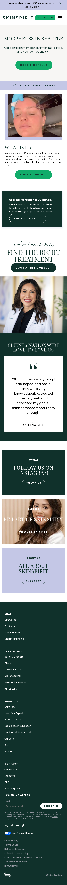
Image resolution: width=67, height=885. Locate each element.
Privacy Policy (11, 840)
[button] (60, 3)
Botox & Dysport (13, 656)
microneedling (12, 676)
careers (9, 738)
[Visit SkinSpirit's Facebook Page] (12, 826)
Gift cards (10, 619)
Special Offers (12, 632)
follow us (33, 482)
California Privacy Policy (16, 853)
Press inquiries (12, 788)
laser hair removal (15, 682)
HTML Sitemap (11, 865)
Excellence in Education (17, 726)
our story (33, 581)
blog (6, 745)
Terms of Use (14, 819)
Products (9, 626)
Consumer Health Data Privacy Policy (23, 857)
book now (45, 17)
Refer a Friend (12, 719)
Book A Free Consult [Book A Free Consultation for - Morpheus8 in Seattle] (33, 267)
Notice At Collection (14, 849)
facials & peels (12, 669)
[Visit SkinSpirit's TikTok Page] (23, 826)
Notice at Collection (30, 819)
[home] (18, 17)
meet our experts (14, 713)
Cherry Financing (14, 639)
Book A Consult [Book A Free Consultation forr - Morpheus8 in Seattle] (27, 218)
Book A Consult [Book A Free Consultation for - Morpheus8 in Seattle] (34, 65)
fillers (7, 663)
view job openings (33, 532)
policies (8, 751)
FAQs (7, 782)
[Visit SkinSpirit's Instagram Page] (6, 826)
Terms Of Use (11, 844)
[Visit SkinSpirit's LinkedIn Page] (17, 826)
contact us (10, 769)
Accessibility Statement (16, 861)
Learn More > (32, 7)
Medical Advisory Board (17, 732)
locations (9, 775)
